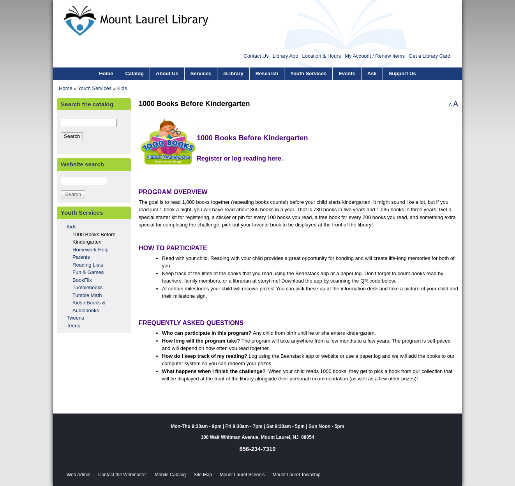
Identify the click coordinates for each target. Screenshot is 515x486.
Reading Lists (87, 265)
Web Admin (78, 474)
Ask (372, 73)
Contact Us (255, 56)
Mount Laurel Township (297, 474)
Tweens (75, 318)
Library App (285, 56)
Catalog (134, 73)
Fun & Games (88, 272)
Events (347, 73)
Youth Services (308, 73)
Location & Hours (321, 56)
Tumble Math (87, 295)
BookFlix (82, 280)
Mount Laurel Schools (242, 474)
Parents (81, 257)
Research (267, 73)
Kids (122, 88)
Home (106, 73)
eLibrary (233, 73)
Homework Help (90, 250)
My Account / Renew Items (375, 56)
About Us (167, 73)
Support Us (402, 73)
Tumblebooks (87, 287)
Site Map (203, 474)
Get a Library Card (429, 56)
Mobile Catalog (170, 474)
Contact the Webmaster (122, 474)
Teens (73, 326)
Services (201, 73)
